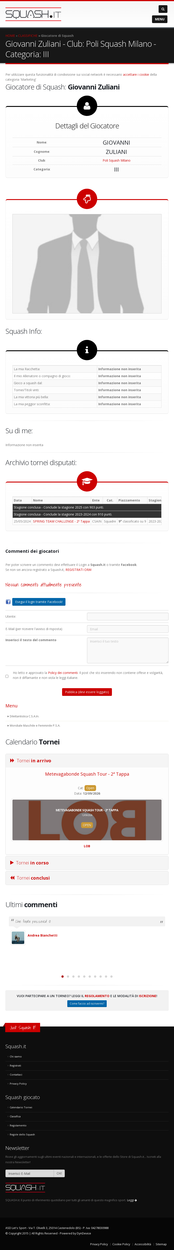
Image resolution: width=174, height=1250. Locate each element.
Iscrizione (147, 996)
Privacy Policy (18, 1083)
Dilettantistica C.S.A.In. (24, 716)
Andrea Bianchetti (42, 935)
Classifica (15, 1116)
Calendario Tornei (21, 1107)
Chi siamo (16, 1056)
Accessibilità (143, 1244)
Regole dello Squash (22, 1134)
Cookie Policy (121, 1244)
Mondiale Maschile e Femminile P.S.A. (35, 725)
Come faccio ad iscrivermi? (87, 1003)
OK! (59, 1173)
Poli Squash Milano (116, 160)
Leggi (132, 1200)
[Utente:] (128, 616)
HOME (10, 35)
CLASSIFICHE (27, 35)
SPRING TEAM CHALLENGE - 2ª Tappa (61, 521)
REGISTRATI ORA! (78, 569)
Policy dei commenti (63, 673)
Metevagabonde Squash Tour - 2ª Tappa (87, 774)
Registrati (15, 1065)
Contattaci (16, 1074)
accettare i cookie (136, 74)
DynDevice (84, 1233)
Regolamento (97, 996)
